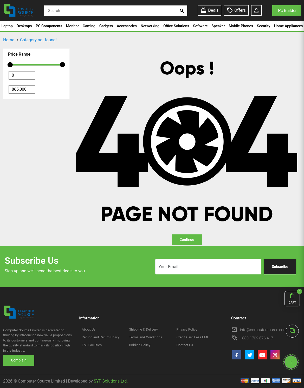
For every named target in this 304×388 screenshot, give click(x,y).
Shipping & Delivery (143, 329)
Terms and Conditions (145, 337)
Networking (150, 26)
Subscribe (280, 267)
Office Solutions (176, 26)
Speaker (218, 26)
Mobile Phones (241, 26)
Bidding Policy (139, 345)
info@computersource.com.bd (266, 329)
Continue (186, 240)
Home (8, 39)
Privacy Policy (186, 329)
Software (200, 26)
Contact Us (184, 345)
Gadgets (106, 26)
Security (263, 26)
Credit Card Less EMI (192, 337)
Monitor (72, 26)
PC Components (49, 26)
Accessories (127, 26)
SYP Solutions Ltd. (111, 381)
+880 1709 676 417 (256, 338)
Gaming (89, 26)
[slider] (10, 64)
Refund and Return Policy (100, 337)
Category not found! (38, 39)
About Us (88, 329)
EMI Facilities (92, 345)
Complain (19, 360)
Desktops (24, 26)
